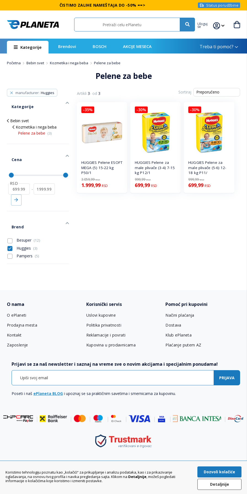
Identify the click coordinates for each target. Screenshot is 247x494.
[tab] (44, 280)
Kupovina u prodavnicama (110, 321)
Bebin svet (35, 62)
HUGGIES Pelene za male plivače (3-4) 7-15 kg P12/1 (155, 167)
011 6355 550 (129, 448)
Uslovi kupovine (101, 291)
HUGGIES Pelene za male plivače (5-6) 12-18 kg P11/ (207, 167)
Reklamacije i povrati (105, 311)
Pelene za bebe (35, 125)
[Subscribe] (227, 353)
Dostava (173, 301)
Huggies (22, 224)
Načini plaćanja (179, 291)
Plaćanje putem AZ (183, 321)
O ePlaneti (17, 291)
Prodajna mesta (22, 301)
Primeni (16, 183)
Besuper (23, 216)
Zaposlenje (17, 321)
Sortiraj (184, 92)
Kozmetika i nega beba (69, 62)
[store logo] (33, 24)
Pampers (23, 231)
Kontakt (14, 311)
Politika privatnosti (103, 301)
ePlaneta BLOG (48, 369)
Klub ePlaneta (178, 311)
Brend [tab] (12, 205)
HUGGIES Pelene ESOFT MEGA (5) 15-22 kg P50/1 (101, 167)
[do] (44, 172)
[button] (206, 24)
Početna (14, 62)
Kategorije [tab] (16, 101)
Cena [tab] (11, 147)
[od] (19, 172)
